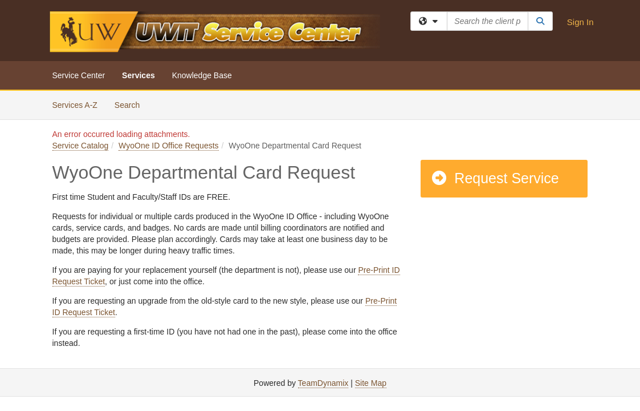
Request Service (494, 178)
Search (131, 104)
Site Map (370, 383)
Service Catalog (80, 145)
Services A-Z (74, 105)
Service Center (78, 75)
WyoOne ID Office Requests (168, 145)
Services (138, 75)
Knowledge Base (202, 75)
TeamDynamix (323, 383)
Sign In (580, 22)
